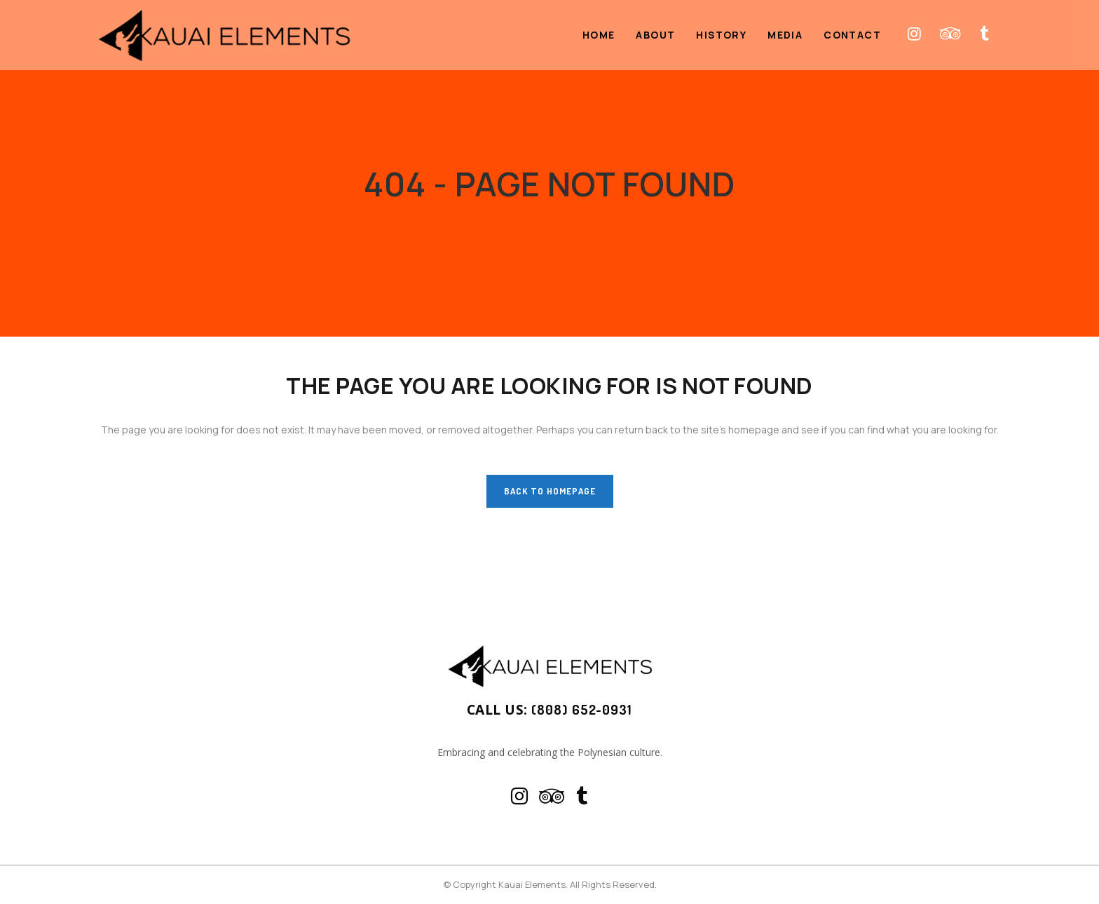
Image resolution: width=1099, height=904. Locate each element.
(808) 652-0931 (581, 711)
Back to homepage (550, 491)
